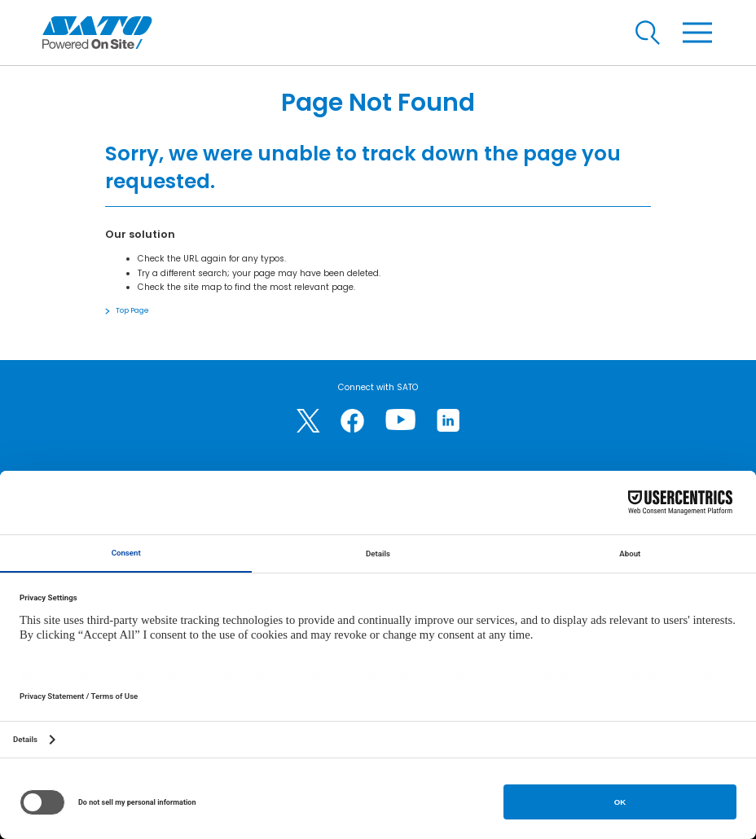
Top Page (132, 310)
